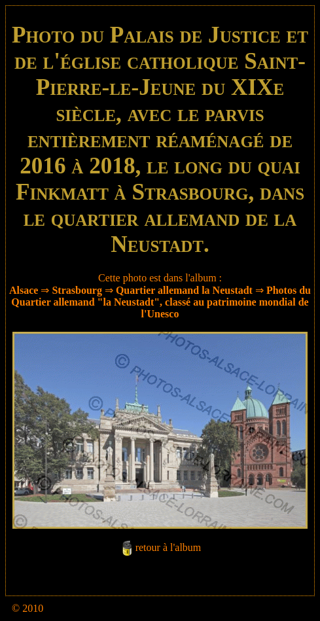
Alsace (23, 290)
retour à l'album (168, 547)
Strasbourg (76, 290)
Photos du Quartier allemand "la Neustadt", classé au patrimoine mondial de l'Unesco (161, 302)
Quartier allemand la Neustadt (184, 290)
